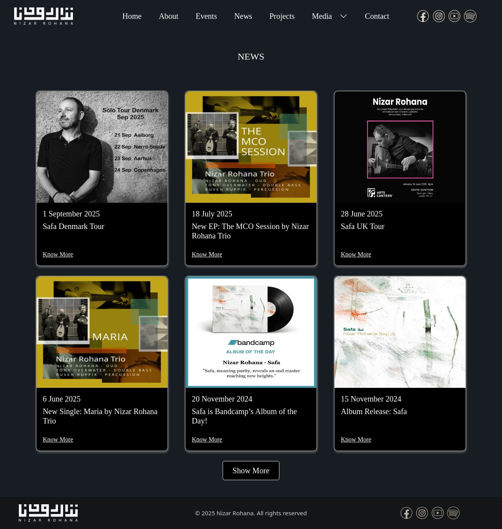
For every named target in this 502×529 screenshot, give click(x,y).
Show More (251, 470)
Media (322, 16)
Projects (282, 16)
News (243, 16)
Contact (377, 16)
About (168, 16)
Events (206, 16)
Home (132, 16)
